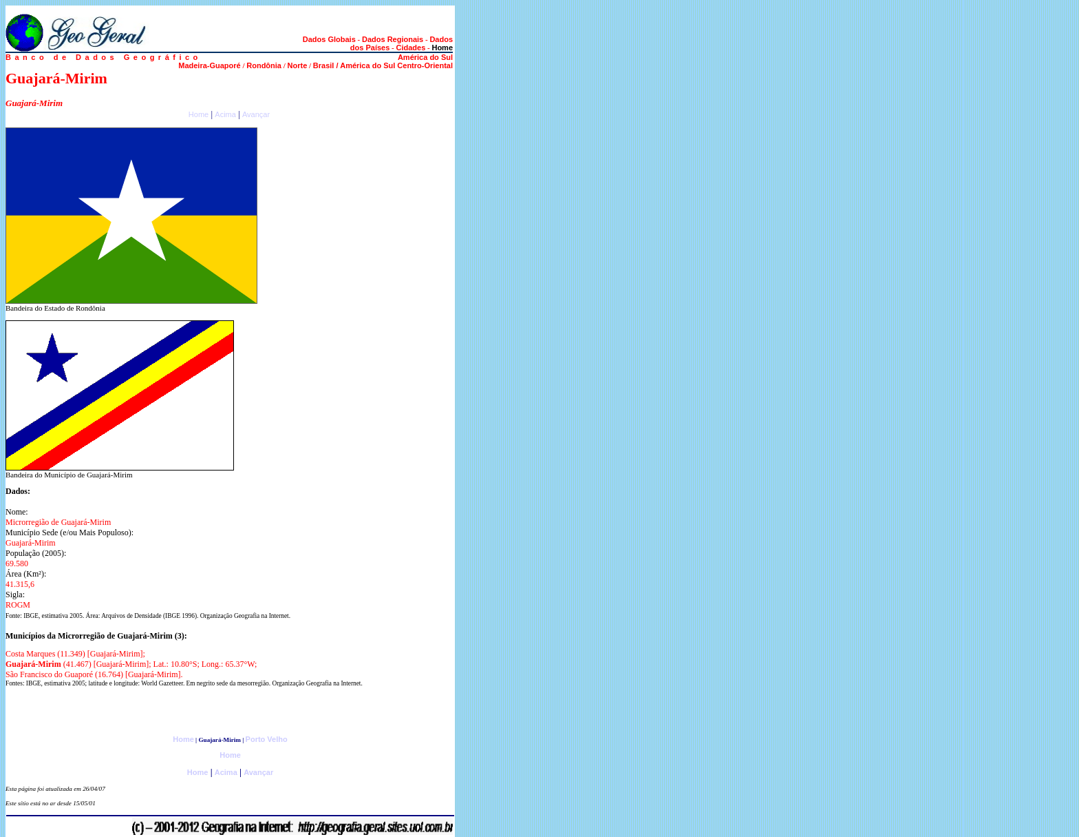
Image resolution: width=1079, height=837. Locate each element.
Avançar (256, 114)
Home (199, 114)
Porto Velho (267, 739)
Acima (225, 114)
